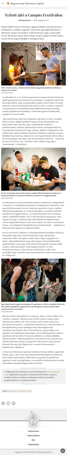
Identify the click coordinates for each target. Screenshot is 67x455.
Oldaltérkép (33, 444)
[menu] (3, 3)
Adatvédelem (33, 435)
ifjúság (10, 391)
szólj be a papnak (19, 391)
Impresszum (33, 431)
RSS (33, 440)
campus (28, 391)
